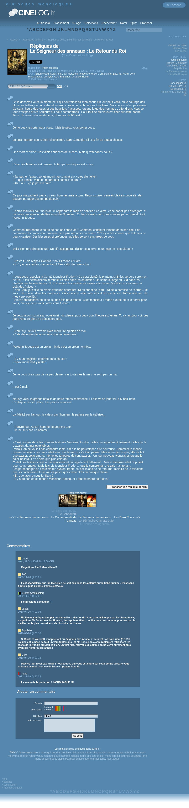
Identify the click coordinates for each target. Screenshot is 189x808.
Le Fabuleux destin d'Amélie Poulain (176, 73)
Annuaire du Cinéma (172, 91)
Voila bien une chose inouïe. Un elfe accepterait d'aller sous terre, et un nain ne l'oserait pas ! (73, 248)
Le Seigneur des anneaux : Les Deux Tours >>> (109, 517)
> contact (7, 784)
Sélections (91, 23)
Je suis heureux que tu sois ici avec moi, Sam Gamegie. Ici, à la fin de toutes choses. (68, 139)
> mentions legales (12, 790)
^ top (4, 782)
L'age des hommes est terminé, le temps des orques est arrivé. (53, 164)
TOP (59, 86)
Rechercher (108, 23)
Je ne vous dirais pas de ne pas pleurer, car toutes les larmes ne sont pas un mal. (65, 374)
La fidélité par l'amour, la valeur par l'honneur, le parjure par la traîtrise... (59, 414)
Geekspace (177, 83)
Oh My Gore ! (175, 86)
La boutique (177, 88)
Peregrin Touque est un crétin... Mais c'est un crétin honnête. (52, 346)
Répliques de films (33, 39)
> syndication (9, 787)
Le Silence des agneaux (93, 524)
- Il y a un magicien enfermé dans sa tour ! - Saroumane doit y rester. (40, 360)
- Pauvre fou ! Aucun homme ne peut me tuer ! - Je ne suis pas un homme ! (43, 428)
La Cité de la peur (177, 65)
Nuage (76, 23)
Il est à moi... (21, 386)
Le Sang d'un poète (64, 510)
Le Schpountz (68, 514)
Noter (123, 23)
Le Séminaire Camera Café (96, 520)
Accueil (14, 39)
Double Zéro (180, 48)
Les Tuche (181, 51)
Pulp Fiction (180, 68)
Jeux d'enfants (178, 59)
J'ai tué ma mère (177, 45)
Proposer (146, 23)
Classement (61, 23)
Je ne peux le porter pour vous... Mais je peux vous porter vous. (54, 127)
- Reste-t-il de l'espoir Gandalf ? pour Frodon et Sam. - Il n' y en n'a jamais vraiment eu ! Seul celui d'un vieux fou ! (52, 262)
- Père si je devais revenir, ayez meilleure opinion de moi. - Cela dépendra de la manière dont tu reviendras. (49, 332)
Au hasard (43, 23)
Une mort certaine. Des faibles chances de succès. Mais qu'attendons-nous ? (62, 152)
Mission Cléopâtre (177, 62)
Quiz (134, 23)
